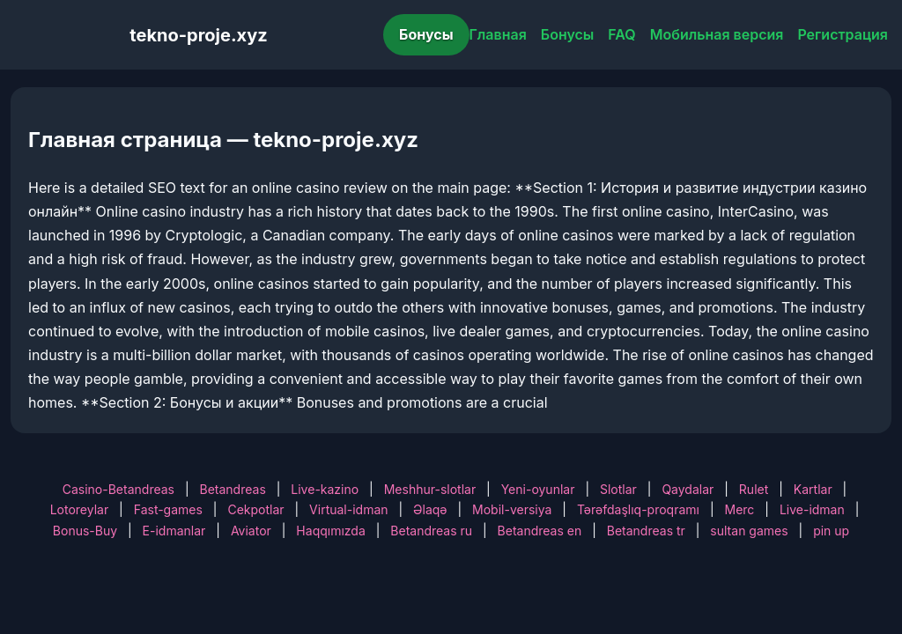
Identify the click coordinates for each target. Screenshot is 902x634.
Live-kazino (325, 489)
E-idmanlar (174, 530)
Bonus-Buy (85, 530)
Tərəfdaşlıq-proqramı (638, 509)
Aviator (251, 530)
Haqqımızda (330, 530)
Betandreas (233, 489)
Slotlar (618, 489)
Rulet (753, 489)
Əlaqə (430, 509)
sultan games (748, 530)
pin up (831, 530)
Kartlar (813, 489)
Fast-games (168, 509)
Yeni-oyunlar (538, 489)
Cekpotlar (255, 509)
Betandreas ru (431, 530)
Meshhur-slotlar (430, 489)
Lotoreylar (79, 509)
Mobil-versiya (511, 509)
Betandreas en (540, 530)
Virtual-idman (348, 509)
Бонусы (426, 34)
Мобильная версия (717, 34)
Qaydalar (687, 489)
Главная (498, 34)
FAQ (621, 34)
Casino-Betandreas (118, 489)
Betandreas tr (646, 530)
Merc (740, 509)
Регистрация (842, 34)
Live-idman (812, 509)
